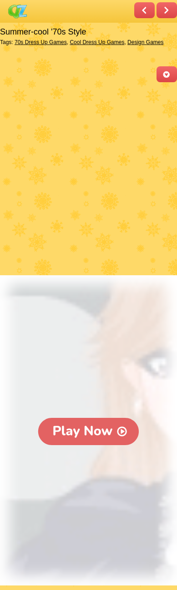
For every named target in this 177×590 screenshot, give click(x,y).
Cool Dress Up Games (97, 42)
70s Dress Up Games (41, 42)
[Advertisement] (88, 179)
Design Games (145, 42)
